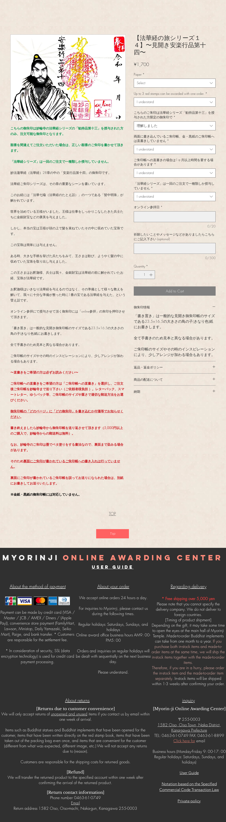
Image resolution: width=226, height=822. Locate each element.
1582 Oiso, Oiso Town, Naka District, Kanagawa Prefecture (189, 727)
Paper (139, 74)
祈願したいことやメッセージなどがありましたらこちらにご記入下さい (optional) (174, 236)
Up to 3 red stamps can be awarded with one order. (170, 93)
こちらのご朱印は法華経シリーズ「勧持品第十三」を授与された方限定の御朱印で (174, 114)
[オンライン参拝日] (174, 216)
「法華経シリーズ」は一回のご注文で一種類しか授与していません (174, 185)
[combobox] (175, 83)
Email (75, 803)
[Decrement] (137, 275)
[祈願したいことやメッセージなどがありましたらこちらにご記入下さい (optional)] (174, 248)
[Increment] (151, 275)
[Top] (112, 533)
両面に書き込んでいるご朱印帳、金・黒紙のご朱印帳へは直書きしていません (174, 138)
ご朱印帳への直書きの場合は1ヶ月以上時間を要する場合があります (173, 162)
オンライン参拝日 (148, 207)
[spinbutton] (144, 275)
